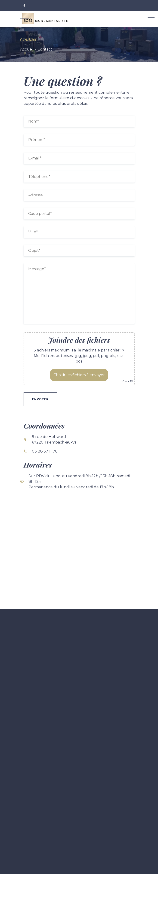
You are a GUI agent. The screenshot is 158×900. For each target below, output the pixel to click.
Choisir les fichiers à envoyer (79, 375)
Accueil (27, 49)
